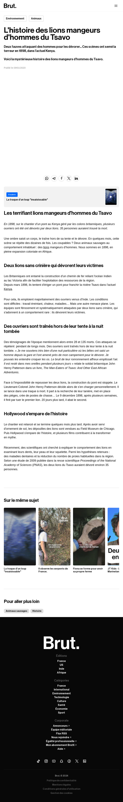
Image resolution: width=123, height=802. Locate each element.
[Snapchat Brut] (61, 761)
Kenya (8, 289)
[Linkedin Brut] (84, 761)
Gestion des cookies (61, 793)
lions (46, 247)
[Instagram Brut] (46, 761)
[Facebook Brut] (69, 761)
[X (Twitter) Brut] (77, 761)
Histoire (36, 611)
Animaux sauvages (16, 611)
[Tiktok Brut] (38, 761)
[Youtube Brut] (54, 761)
